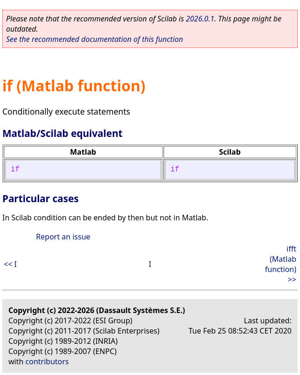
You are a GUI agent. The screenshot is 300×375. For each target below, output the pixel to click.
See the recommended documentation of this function (94, 39)
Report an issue (63, 237)
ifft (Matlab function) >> (280, 264)
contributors (47, 361)
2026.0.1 (200, 19)
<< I (10, 264)
